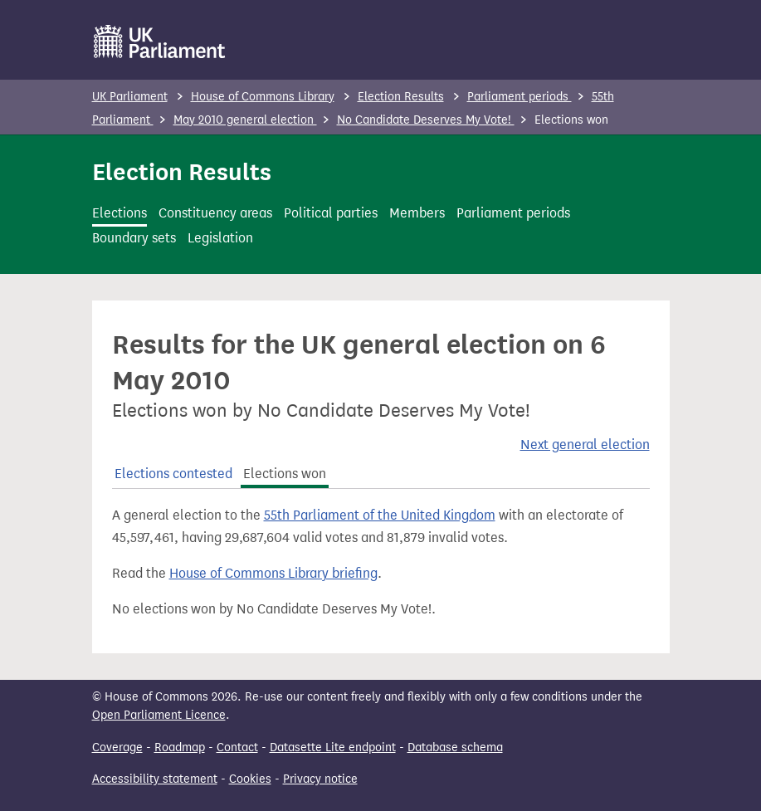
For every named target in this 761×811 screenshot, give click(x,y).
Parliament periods (519, 97)
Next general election (585, 444)
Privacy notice (320, 779)
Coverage (117, 747)
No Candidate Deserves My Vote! (426, 120)
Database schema (455, 747)
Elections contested (173, 473)
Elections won (284, 473)
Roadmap (179, 747)
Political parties (331, 213)
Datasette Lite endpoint (333, 747)
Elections (119, 213)
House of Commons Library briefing (273, 573)
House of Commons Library (262, 97)
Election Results (401, 97)
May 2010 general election (245, 120)
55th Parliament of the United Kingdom (379, 515)
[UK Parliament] (159, 41)
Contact (237, 747)
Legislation (220, 238)
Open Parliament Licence (159, 715)
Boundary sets (134, 238)
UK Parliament (130, 97)
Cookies (250, 779)
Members (417, 213)
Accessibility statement (154, 779)
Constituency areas (215, 213)
